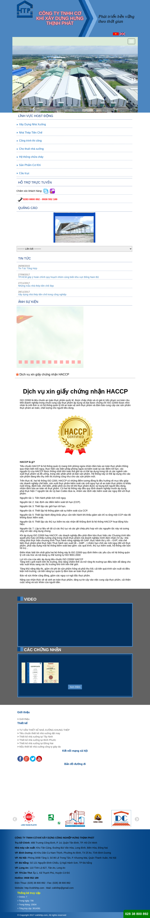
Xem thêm (75, 687)
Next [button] (132, 79)
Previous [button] (16, 79)
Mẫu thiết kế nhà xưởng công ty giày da (40, 746)
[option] (75, 79)
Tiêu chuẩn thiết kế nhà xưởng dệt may (39, 733)
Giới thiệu (24, 719)
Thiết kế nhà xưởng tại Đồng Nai (36, 743)
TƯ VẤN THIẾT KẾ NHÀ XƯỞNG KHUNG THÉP (44, 730)
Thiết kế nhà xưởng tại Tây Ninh (36, 736)
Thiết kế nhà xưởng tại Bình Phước (37, 740)
